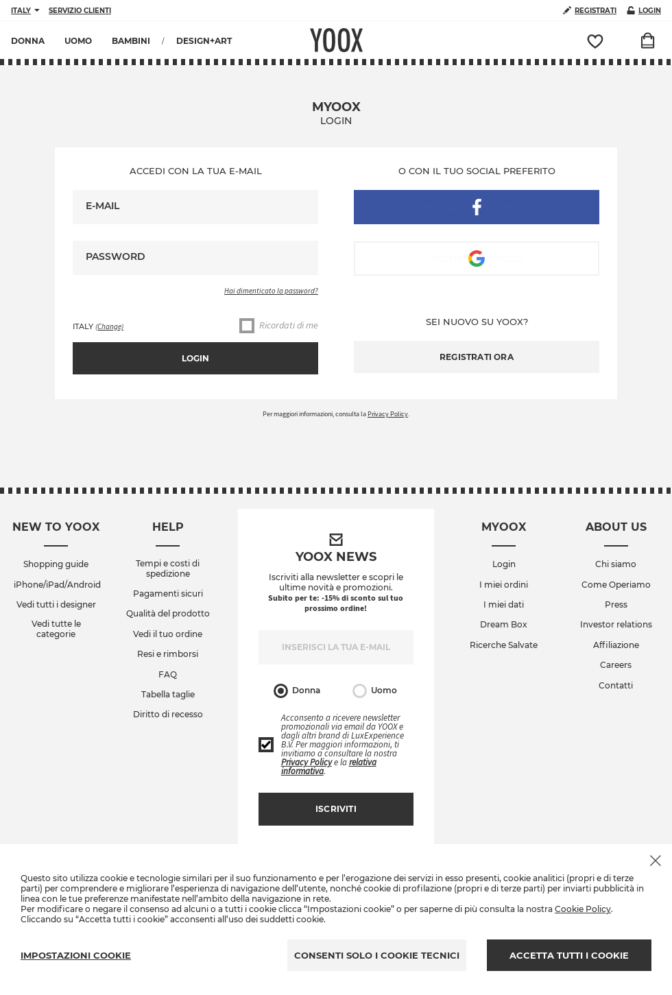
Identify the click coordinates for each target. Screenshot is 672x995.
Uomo (374, 691)
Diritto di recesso (168, 714)
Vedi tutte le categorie (56, 628)
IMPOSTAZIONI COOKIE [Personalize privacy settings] (76, 955)
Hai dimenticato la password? (271, 291)
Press (616, 605)
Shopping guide (55, 564)
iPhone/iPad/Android (57, 585)
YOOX (336, 40)
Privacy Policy (388, 413)
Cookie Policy (583, 909)
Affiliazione (616, 645)
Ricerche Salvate (504, 645)
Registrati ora (477, 357)
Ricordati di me (278, 325)
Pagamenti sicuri (168, 594)
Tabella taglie (168, 694)
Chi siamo (615, 564)
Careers (616, 665)
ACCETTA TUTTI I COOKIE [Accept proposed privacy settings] (569, 955)
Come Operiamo (616, 585)
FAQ (167, 675)
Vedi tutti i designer (56, 605)
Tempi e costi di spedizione (168, 568)
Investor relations (616, 625)
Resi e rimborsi (167, 654)
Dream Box (503, 625)
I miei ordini (503, 585)
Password (115, 256)
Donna (297, 691)
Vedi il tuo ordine (167, 634)
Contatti (616, 686)
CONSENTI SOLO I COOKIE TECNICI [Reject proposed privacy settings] (376, 955)
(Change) (109, 326)
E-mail (102, 206)
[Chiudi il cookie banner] (655, 860)
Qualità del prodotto (168, 614)
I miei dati (503, 605)
